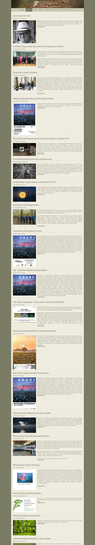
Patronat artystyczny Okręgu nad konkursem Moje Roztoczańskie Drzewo (34, 332)
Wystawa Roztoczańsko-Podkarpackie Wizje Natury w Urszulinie (32, 414)
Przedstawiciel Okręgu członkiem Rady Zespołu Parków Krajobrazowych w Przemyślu (38, 47)
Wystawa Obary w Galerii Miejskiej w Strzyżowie (27, 232)
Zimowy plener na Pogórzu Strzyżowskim (25, 73)
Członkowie (66, 9)
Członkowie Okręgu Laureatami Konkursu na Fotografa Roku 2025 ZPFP (34, 183)
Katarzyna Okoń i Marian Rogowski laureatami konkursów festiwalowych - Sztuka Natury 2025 (41, 139)
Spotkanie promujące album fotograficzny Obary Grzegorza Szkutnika (33, 99)
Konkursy (47, 9)
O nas (61, 9)
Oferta (57, 9)
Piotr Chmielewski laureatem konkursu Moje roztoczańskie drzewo (32, 160)
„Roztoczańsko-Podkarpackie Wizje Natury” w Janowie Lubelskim (32, 539)
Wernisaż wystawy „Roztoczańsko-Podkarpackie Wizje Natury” (31, 437)
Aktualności (29, 9)
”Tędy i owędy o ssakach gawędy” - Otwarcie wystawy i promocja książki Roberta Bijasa (38, 303)
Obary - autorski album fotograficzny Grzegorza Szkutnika (30, 271)
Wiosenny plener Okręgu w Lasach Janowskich (26, 516)
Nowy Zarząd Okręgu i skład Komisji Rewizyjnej (27, 494)
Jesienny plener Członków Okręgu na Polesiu (26, 206)
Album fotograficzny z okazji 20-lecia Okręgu (26, 466)
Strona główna (22, 9)
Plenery (52, 9)
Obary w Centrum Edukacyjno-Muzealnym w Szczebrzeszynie (31, 374)
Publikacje (41, 9)
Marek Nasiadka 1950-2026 (21, 15)
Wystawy (35, 9)
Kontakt (72, 9)
